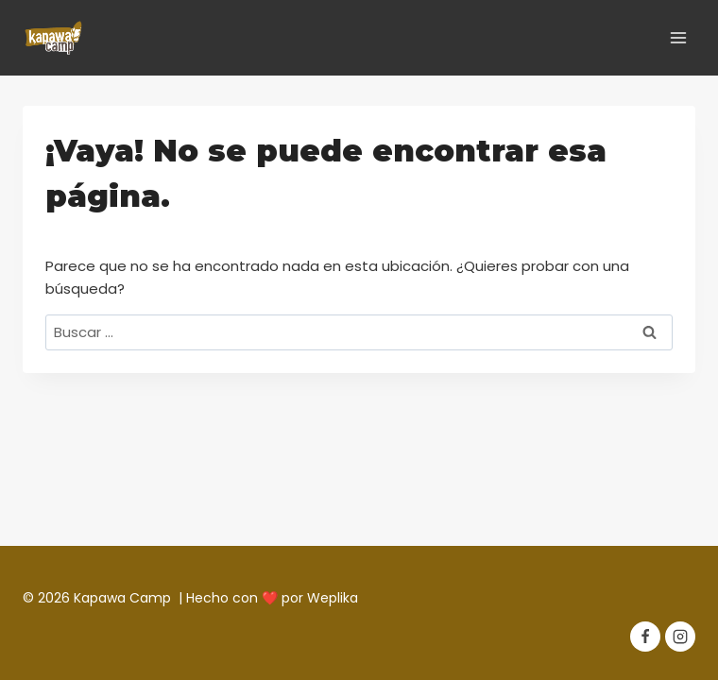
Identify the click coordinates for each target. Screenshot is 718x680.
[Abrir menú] (677, 37)
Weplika (332, 597)
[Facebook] (645, 636)
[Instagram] (680, 636)
